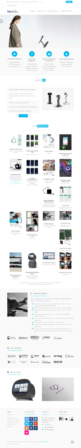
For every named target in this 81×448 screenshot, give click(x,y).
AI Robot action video (65, 272)
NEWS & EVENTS (67, 11)
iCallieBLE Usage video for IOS (65, 181)
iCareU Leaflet (15, 231)
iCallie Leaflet (49, 151)
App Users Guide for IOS (15, 183)
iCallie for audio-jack (15, 149)
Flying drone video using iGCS (15, 276)
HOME (32, 11)
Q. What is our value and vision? (19, 103)
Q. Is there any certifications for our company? (23, 107)
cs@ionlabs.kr (47, 424)
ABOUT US (41, 11)
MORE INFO (23, 115)
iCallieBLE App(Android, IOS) (32, 179)
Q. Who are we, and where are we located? (22, 89)
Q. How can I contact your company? (20, 111)
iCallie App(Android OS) (32, 151)
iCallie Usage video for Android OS (65, 154)
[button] (8, 305)
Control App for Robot (48, 262)
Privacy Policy (44, 441)
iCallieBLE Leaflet (48, 179)
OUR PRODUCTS (52, 11)
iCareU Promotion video (32, 235)
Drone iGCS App (65, 223)
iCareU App (65, 205)
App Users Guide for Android (15, 181)
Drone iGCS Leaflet (65, 248)
